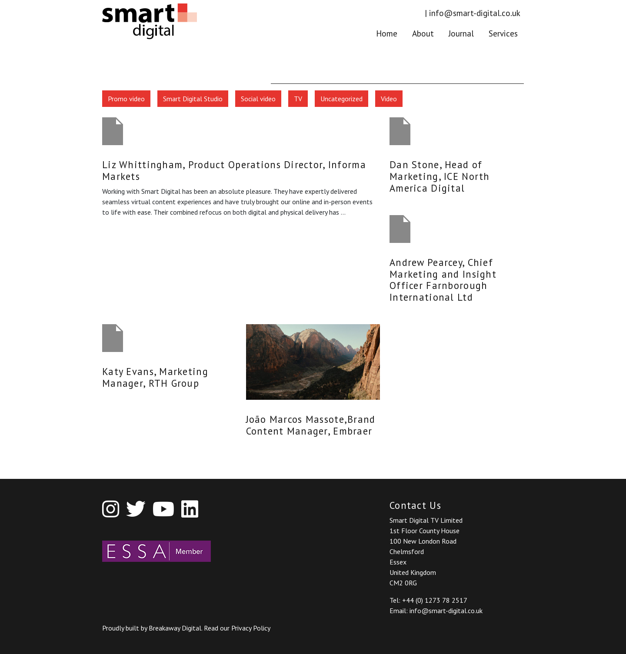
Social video (258, 98)
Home (386, 32)
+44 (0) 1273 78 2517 (434, 600)
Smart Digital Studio (193, 98)
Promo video (126, 98)
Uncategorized (341, 98)
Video (389, 98)
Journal (461, 32)
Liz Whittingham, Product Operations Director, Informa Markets (234, 170)
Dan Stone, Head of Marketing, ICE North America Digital (440, 176)
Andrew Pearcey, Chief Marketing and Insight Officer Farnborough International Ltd (443, 280)
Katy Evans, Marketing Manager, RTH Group (155, 377)
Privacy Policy (250, 628)
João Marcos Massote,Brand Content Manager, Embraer (311, 425)
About (423, 32)
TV (298, 98)
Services (503, 32)
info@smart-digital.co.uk (474, 12)
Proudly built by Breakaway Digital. (153, 628)
